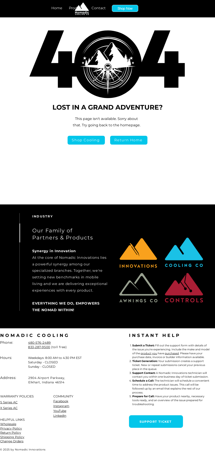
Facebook (60, 401)
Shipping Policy (12, 437)
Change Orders (11, 441)
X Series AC (9, 408)
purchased (172, 353)
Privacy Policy (11, 428)
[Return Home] (128, 140)
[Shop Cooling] (86, 140)
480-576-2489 (39, 343)
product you (149, 353)
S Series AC (9, 402)
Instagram (61, 406)
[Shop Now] (125, 8)
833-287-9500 (39, 347)
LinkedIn (59, 416)
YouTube (59, 411)
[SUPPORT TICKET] (156, 421)
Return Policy (10, 433)
